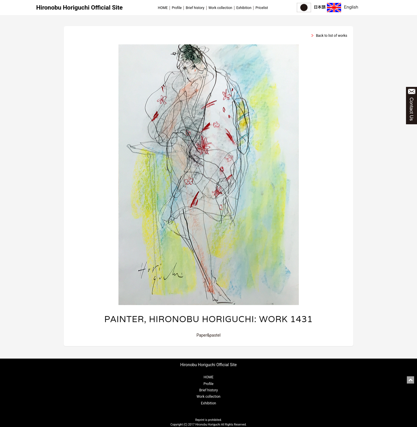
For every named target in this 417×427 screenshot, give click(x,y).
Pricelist (261, 8)
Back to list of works (331, 36)
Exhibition (243, 8)
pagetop (410, 380)
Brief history (195, 8)
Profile (177, 8)
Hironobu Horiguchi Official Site (79, 7)
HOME (163, 8)
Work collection (220, 8)
